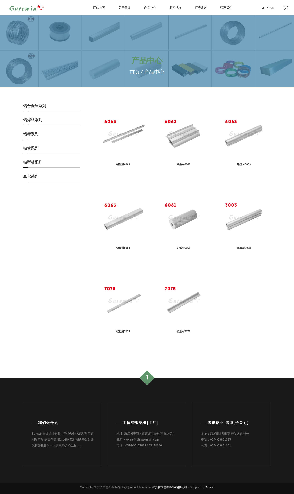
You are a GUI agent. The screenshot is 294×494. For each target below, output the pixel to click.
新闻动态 (175, 7)
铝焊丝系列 (32, 120)
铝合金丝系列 (34, 106)
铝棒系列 (30, 134)
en (263, 7)
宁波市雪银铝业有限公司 (170, 487)
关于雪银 (124, 7)
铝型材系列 (32, 162)
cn (272, 7)
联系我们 (226, 7)
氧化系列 (30, 176)
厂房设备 (201, 7)
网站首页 (99, 7)
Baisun (209, 487)
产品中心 (150, 7)
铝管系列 (30, 148)
